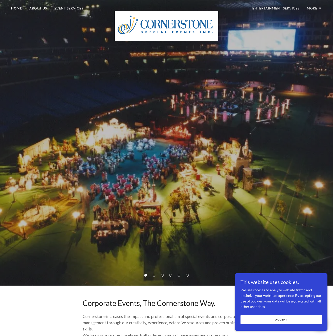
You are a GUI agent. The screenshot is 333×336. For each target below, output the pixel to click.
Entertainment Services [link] (275, 8)
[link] (166, 7)
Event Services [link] (68, 8)
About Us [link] (38, 8)
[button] (145, 275)
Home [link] (16, 8)
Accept (281, 329)
